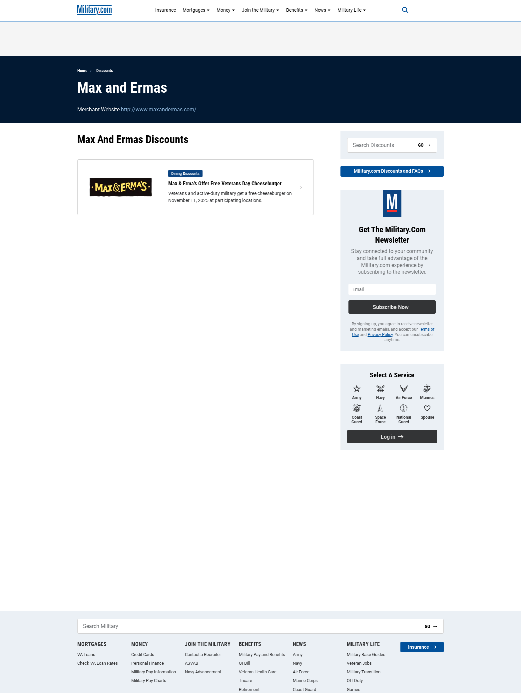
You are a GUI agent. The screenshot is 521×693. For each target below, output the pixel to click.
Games (353, 689)
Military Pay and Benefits (262, 654)
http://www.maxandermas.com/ (159, 109)
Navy (297, 663)
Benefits (297, 10)
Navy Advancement (203, 671)
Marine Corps (305, 680)
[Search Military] (380, 145)
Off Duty (355, 680)
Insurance (165, 10)
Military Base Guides (366, 654)
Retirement (249, 689)
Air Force (301, 671)
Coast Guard (304, 689)
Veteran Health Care (257, 671)
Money (226, 10)
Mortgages (196, 10)
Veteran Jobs (359, 663)
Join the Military (260, 10)
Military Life (351, 10)
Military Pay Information (153, 671)
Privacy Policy (380, 334)
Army (297, 654)
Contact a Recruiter (203, 654)
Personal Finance (147, 663)
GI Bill (244, 663)
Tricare (245, 680)
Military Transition (363, 671)
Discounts (104, 70)
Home (82, 70)
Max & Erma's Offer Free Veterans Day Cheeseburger (224, 183)
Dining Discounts (185, 173)
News (322, 10)
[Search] (405, 10)
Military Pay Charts (148, 680)
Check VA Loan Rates (97, 663)
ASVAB (191, 663)
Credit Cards (142, 654)
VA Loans (86, 654)
